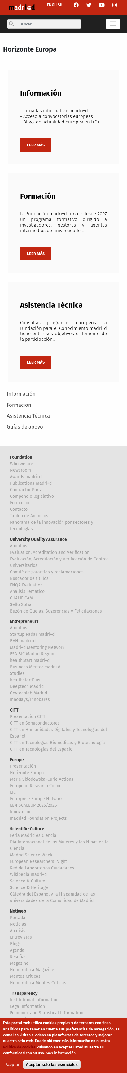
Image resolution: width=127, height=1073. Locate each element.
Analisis (17, 930)
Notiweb (18, 911)
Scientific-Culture (27, 829)
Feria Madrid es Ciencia (33, 835)
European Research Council (37, 785)
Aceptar (13, 1064)
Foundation (21, 457)
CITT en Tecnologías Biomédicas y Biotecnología (57, 742)
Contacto (19, 509)
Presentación (23, 766)
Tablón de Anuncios (29, 516)
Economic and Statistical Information (46, 1013)
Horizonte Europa (27, 772)
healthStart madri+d (30, 660)
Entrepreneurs (24, 621)
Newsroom (20, 470)
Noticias (18, 924)
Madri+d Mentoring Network (37, 647)
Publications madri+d (31, 483)
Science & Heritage (29, 887)
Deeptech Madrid (27, 686)
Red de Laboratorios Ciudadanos (42, 868)
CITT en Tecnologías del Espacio (41, 749)
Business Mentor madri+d (35, 667)
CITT (14, 710)
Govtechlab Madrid (28, 693)
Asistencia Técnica (28, 416)
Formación (19, 405)
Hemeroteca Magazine (32, 969)
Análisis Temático (27, 591)
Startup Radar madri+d (32, 634)
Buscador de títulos (29, 578)
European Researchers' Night (38, 861)
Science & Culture (27, 881)
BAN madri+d (23, 641)
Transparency (23, 993)
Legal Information (27, 1006)
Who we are (21, 463)
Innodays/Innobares (30, 699)
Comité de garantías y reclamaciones (47, 572)
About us (18, 546)
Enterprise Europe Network (36, 798)
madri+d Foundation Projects (38, 818)
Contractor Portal (27, 489)
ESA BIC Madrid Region (32, 654)
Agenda (17, 950)
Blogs (15, 943)
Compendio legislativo (32, 496)
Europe (17, 759)
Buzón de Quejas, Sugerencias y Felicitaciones (56, 611)
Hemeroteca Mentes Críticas (38, 982)
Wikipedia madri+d (28, 874)
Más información (61, 1053)
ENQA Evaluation (26, 585)
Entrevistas (21, 937)
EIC (13, 792)
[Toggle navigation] (113, 24)
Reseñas (18, 956)
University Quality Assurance (38, 539)
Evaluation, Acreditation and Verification (50, 552)
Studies (17, 673)
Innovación (21, 812)
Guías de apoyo (25, 427)
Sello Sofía (21, 604)
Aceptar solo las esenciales (52, 1064)
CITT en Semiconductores (35, 723)
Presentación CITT (27, 716)
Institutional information (34, 1000)
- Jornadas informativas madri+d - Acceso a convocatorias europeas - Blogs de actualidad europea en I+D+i (60, 116)
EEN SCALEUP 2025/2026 (33, 805)
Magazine (19, 963)
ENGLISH (55, 4)
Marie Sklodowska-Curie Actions (41, 779)
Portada (17, 917)
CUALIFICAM (21, 598)
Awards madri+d (26, 476)
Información (21, 394)
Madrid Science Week (31, 855)
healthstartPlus (25, 680)
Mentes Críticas (25, 976)
